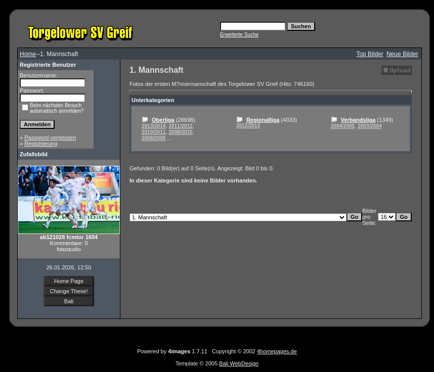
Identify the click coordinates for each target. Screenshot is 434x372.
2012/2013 (248, 125)
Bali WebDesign (238, 363)
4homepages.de (277, 351)
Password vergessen (50, 137)
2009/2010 (180, 132)
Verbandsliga (358, 120)
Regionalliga (262, 120)
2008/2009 (153, 138)
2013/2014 (153, 126)
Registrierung (40, 144)
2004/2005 (343, 126)
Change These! (69, 291)
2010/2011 (153, 132)
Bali (68, 301)
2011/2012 (180, 126)
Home (28, 54)
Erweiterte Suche (239, 34)
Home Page (68, 281)
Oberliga (163, 120)
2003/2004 (369, 126)
